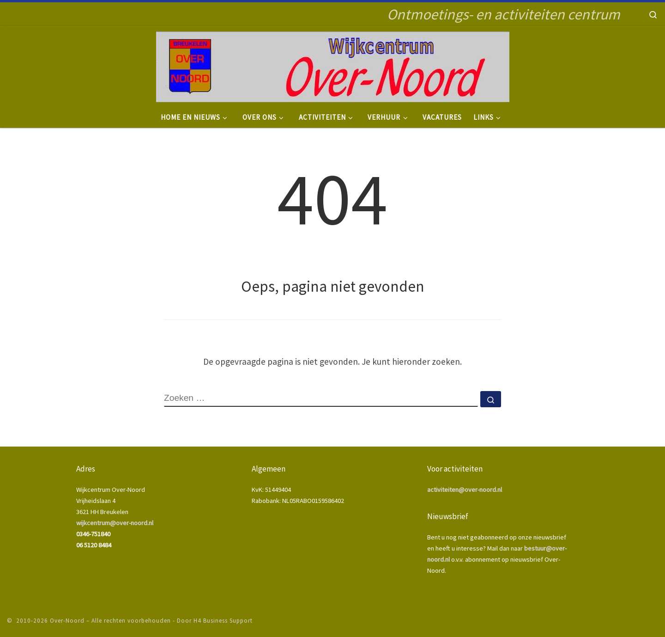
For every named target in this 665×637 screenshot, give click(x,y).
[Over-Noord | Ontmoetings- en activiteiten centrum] (332, 65)
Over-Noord (67, 621)
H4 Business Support (223, 621)
